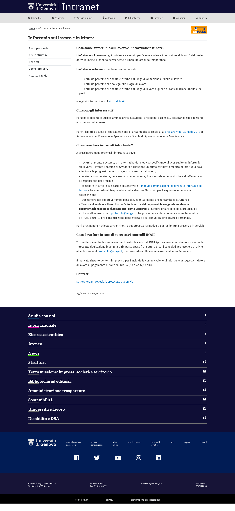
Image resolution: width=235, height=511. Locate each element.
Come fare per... (39, 69)
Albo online (115, 451)
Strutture (37, 370)
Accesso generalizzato (97, 451)
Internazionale (42, 332)
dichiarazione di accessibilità (145, 507)
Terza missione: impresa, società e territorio (70, 379)
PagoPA (186, 449)
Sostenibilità (40, 407)
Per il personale (39, 48)
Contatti (203, 449)
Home (32, 28)
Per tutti (34, 62)
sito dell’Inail (117, 102)
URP (171, 449)
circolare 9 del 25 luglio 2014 (183, 133)
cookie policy (81, 507)
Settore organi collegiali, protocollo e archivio (104, 289)
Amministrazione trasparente (56, 398)
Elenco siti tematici (155, 451)
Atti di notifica (134, 449)
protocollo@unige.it (123, 215)
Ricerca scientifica (45, 342)
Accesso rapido (38, 76)
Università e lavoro (46, 416)
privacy (109, 507)
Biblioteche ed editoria (49, 388)
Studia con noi (41, 323)
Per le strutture (38, 55)
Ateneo (35, 351)
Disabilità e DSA (43, 426)
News (33, 360)
